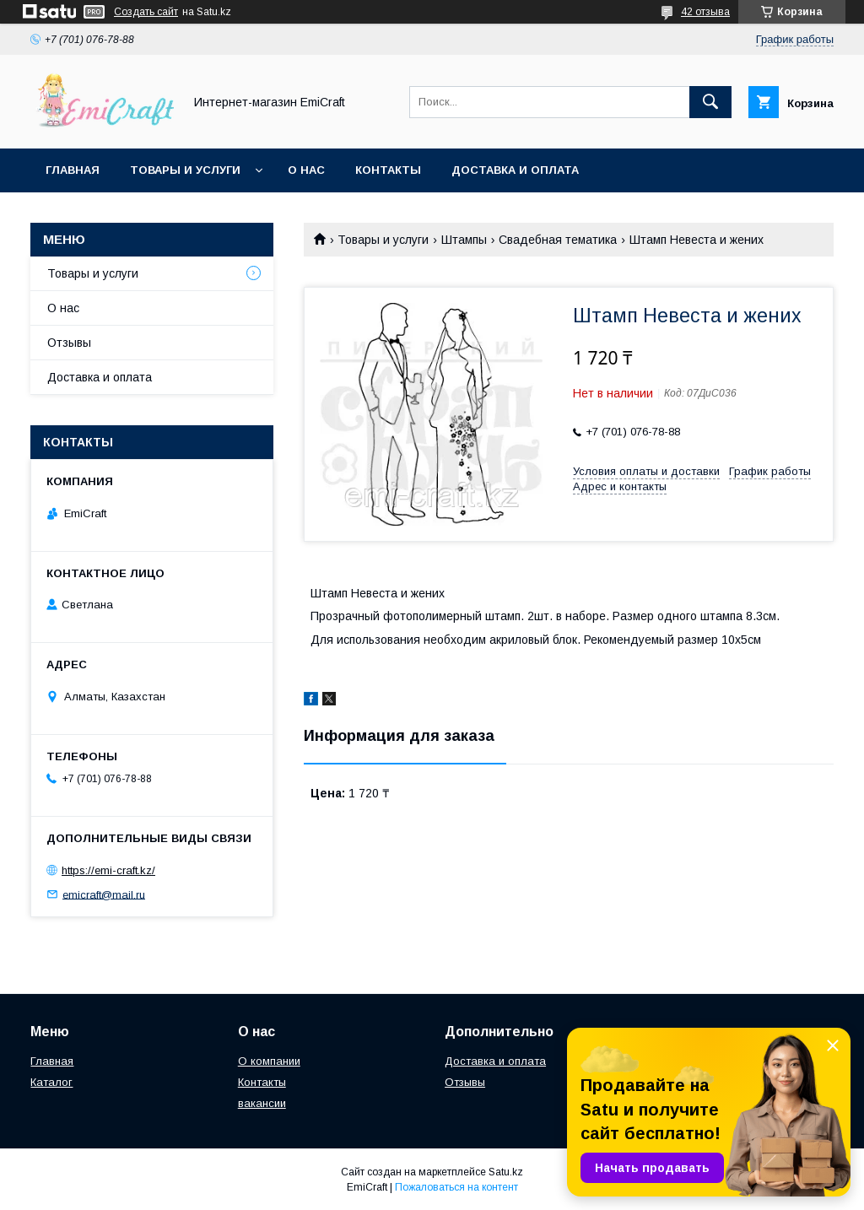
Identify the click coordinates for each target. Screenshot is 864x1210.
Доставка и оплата (515, 170)
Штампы (464, 239)
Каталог (51, 1082)
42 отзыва (705, 12)
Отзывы (69, 342)
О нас (306, 170)
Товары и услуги (185, 170)
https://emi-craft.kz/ (108, 870)
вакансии (262, 1103)
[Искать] (710, 102)
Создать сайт (146, 12)
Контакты (388, 170)
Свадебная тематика (558, 239)
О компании (269, 1061)
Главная (73, 170)
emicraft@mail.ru (103, 894)
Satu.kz (506, 1172)
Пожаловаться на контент (456, 1187)
